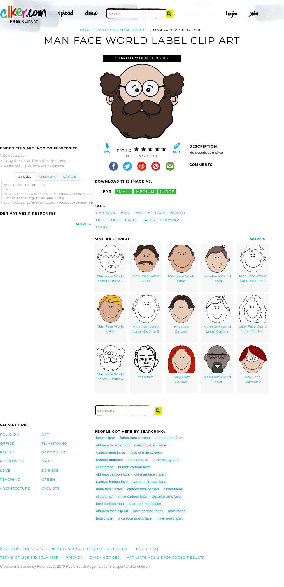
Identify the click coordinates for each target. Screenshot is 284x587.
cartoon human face (112, 482)
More (82, 224)
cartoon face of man (143, 489)
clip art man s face (166, 496)
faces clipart (105, 438)
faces (149, 220)
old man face (137, 460)
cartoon (106, 30)
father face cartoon (135, 438)
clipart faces (173, 489)
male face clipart (169, 518)
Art (45, 434)
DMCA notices (104, 557)
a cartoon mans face (145, 504)
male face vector (109, 489)
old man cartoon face (113, 474)
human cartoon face (134, 467)
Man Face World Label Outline (217, 314)
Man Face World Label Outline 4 (111, 363)
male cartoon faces (148, 511)
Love (5, 470)
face (160, 213)
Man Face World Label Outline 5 (110, 264)
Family (7, 452)
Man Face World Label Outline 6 (146, 314)
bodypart (170, 220)
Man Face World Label (146, 264)
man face (146, 362)
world (177, 213)
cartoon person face (150, 445)
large (167, 191)
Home (86, 30)
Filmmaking (54, 443)
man (124, 30)
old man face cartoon (113, 445)
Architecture (15, 488)
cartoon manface (109, 460)
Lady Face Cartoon (181, 364)
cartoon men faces (110, 452)
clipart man (105, 496)
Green (48, 479)
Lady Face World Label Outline (253, 314)
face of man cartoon (146, 452)
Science (50, 470)
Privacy (74, 557)
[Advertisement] (47, 97)
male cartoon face (132, 496)
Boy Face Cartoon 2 (253, 364)
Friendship (12, 461)
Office (7, 443)
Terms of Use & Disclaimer (29, 557)
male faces (176, 511)
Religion (9, 434)
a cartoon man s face (135, 518)
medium (145, 191)
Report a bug (65, 549)
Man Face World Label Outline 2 (253, 264)
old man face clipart (150, 474)
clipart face (104, 467)
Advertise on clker (21, 549)
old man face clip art (112, 511)
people (141, 30)
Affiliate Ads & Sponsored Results (165, 557)
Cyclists (50, 488)
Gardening (53, 452)
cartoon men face (168, 438)
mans (102, 227)
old (100, 220)
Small (25, 176)
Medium (47, 176)
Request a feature (108, 549)
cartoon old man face (149, 482)
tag (139, 549)
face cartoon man (110, 504)
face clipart (104, 518)
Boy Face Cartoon (181, 314)
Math (47, 461)
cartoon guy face (166, 460)
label (131, 220)
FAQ (154, 549)
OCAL (144, 58)
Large (69, 176)
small (123, 191)
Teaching (10, 479)
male (114, 220)
